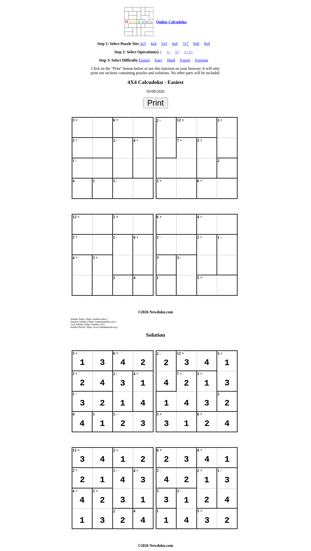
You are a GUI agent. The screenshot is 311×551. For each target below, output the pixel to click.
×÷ (177, 52)
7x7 (186, 44)
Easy (158, 60)
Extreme (201, 60)
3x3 (143, 44)
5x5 (164, 44)
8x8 (196, 44)
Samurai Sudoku (78, 321)
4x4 (153, 44)
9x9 (207, 44)
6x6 (175, 44)
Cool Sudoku (76, 324)
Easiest (144, 60)
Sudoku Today (77, 319)
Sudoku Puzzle (77, 327)
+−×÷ (188, 52)
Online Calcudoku (171, 22)
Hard (171, 60)
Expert (185, 60)
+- (168, 52)
